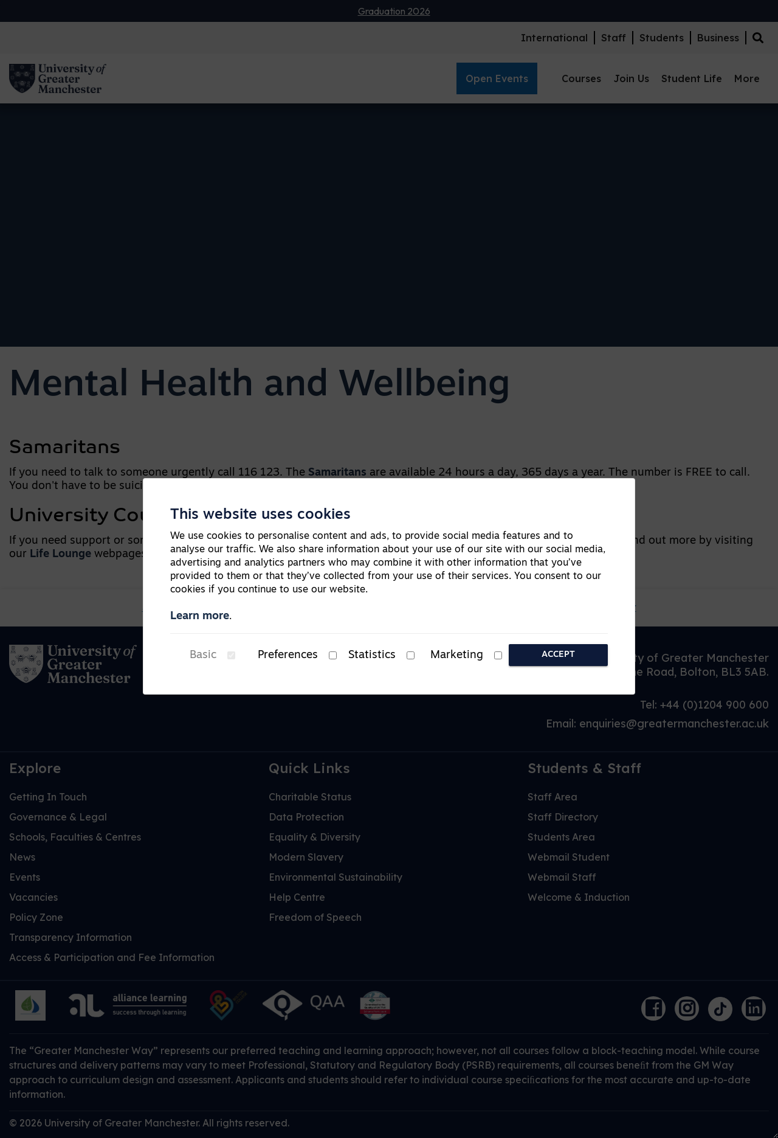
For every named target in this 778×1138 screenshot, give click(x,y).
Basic (203, 655)
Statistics (372, 655)
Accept (558, 654)
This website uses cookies (260, 515)
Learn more (199, 616)
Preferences (288, 655)
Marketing (456, 655)
